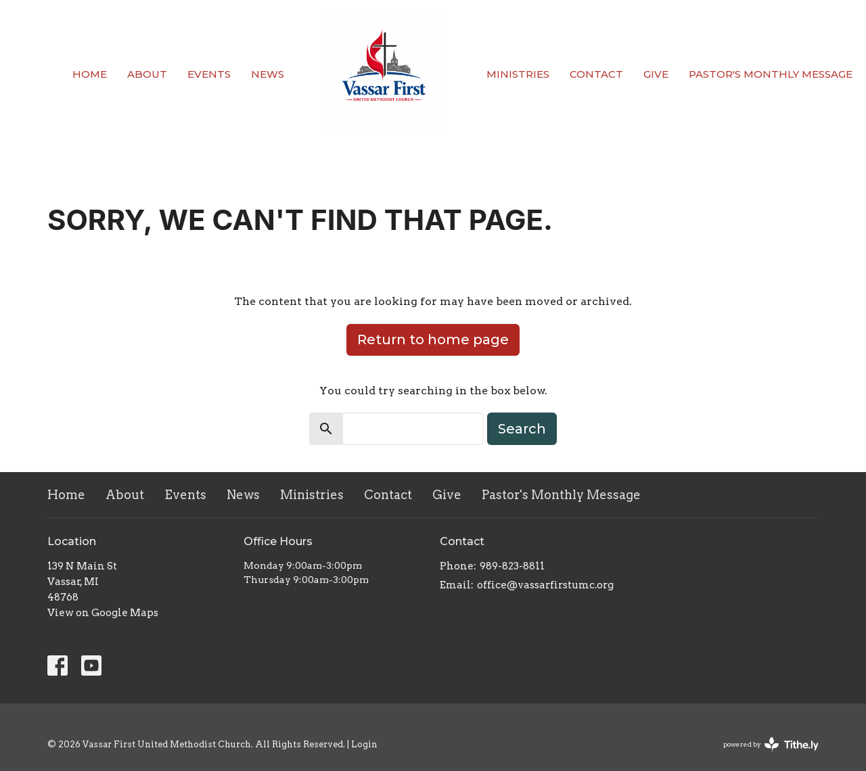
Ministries (517, 74)
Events (209, 74)
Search (522, 429)
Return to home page (433, 339)
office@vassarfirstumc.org (545, 585)
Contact (596, 74)
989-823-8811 (512, 566)
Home (89, 74)
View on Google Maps (102, 613)
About (147, 74)
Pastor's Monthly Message (770, 74)
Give (655, 74)
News (267, 74)
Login (364, 744)
